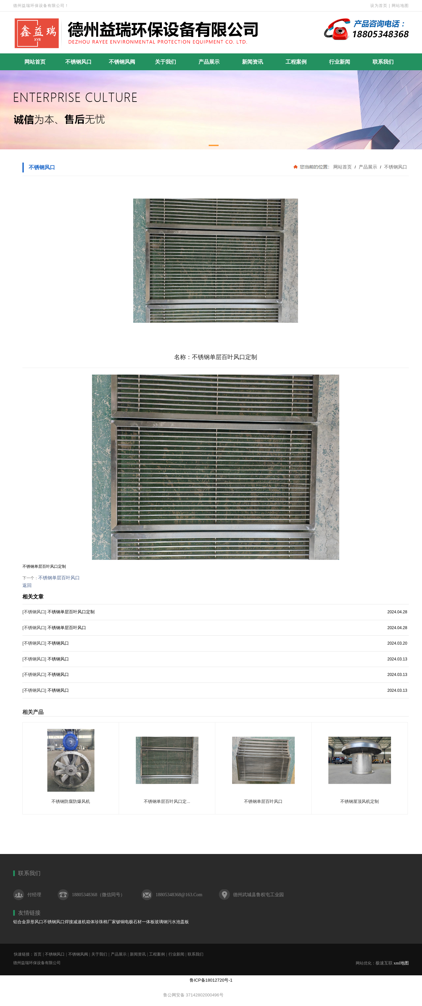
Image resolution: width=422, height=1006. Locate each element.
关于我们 (165, 62)
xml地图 (401, 962)
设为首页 (378, 5)
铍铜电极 (124, 921)
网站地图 (400, 5)
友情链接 (29, 913)
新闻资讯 (252, 62)
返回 (27, 585)
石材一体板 (144, 921)
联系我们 (383, 62)
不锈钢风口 (78, 62)
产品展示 (209, 62)
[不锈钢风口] (34, 611)
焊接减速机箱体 (80, 921)
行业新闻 (339, 62)
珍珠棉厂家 (105, 921)
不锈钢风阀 (122, 62)
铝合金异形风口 (28, 921)
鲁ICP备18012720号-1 (211, 980)
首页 (38, 954)
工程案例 (296, 62)
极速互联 (384, 962)
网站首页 (34, 62)
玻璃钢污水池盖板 (172, 921)
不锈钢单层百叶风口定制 (71, 611)
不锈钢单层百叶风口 (59, 577)
